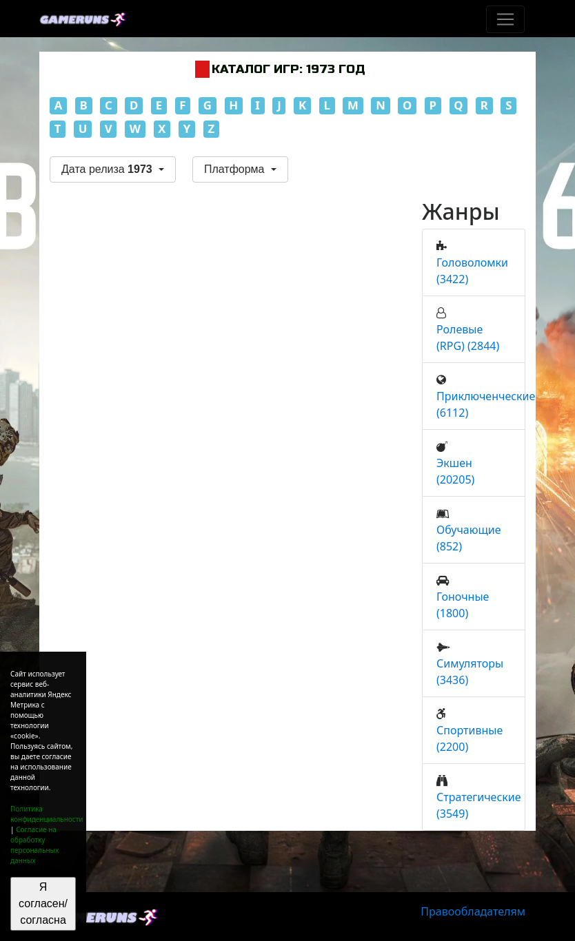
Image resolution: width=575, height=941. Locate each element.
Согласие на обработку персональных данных (34, 845)
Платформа (236, 169)
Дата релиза (108, 169)
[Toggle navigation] (505, 19)
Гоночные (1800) (462, 605)
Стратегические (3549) (478, 805)
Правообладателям (473, 911)
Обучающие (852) (468, 538)
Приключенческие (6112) (485, 404)
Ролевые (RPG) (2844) (467, 337)
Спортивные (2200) (469, 738)
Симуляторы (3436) (469, 671)
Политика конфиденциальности (46, 814)
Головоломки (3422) (472, 271)
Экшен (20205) (455, 471)
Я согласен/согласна (43, 903)
